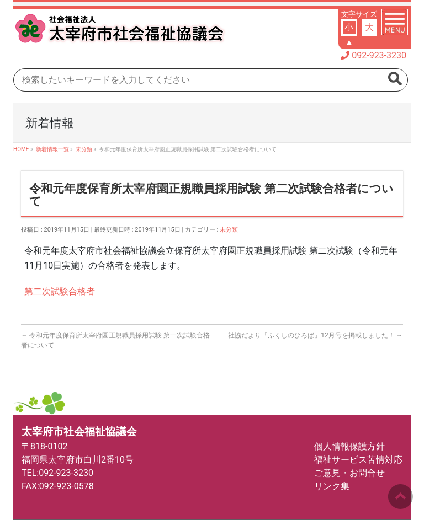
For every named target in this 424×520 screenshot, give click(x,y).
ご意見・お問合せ (349, 473)
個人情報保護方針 (349, 446)
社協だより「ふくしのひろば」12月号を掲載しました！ (315, 335)
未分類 (229, 229)
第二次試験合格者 (59, 291)
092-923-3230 (379, 55)
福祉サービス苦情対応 (358, 459)
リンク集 (331, 486)
